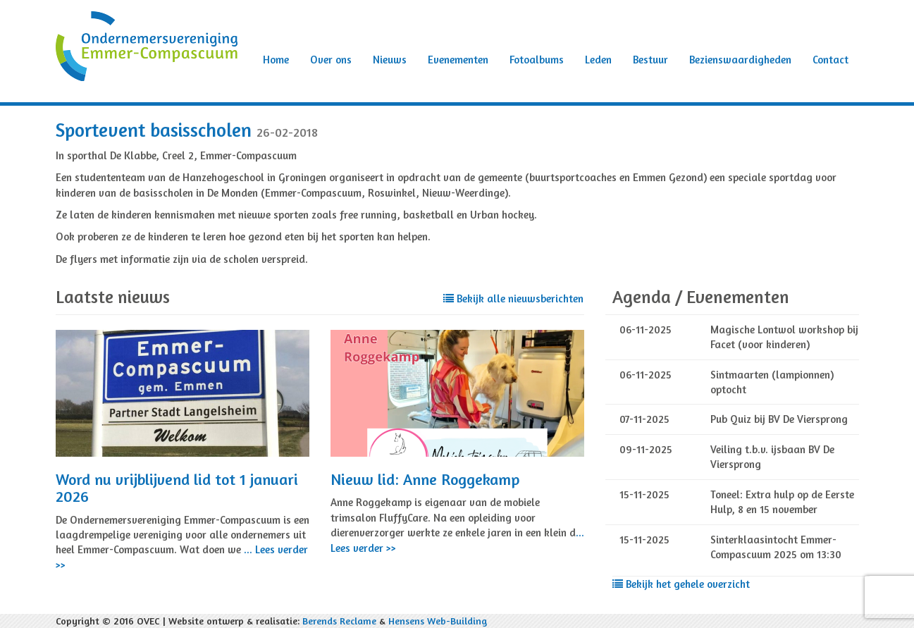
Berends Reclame (339, 621)
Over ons (331, 59)
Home (276, 59)
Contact (830, 59)
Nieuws (390, 59)
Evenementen (458, 59)
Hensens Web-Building (437, 621)
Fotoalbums (537, 59)
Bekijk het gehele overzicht (681, 584)
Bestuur (650, 59)
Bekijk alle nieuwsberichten (513, 298)
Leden (598, 59)
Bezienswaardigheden (740, 59)
